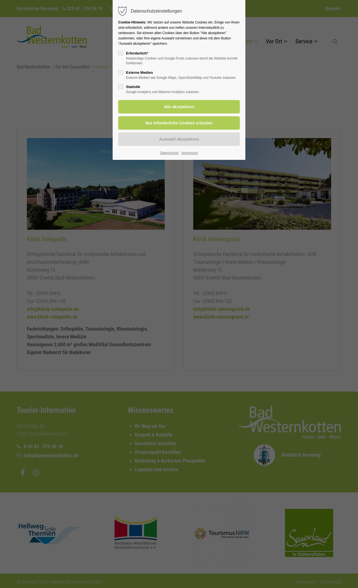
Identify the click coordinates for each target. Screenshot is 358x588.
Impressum (189, 153)
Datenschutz (169, 153)
